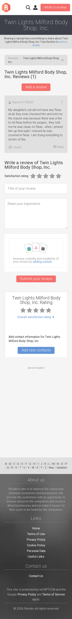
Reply (58, 146)
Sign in (35, 7)
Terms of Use (36, 534)
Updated (62, 467)
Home (36, 528)
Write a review (55, 7)
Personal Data (36, 551)
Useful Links (36, 556)
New (51, 467)
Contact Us (36, 576)
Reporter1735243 (20, 102)
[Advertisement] (36, 410)
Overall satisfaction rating (36, 317)
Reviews (13, 58)
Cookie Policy (36, 545)
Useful (14, 147)
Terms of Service (53, 594)
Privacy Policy (36, 539)
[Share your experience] (36, 213)
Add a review (36, 87)
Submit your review (36, 278)
